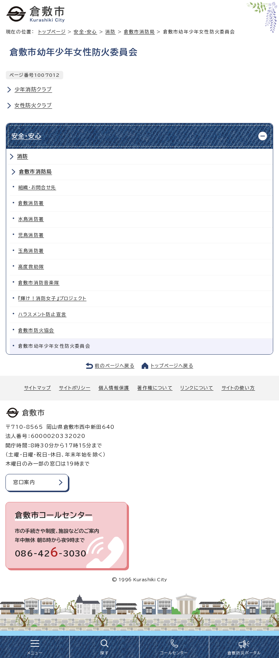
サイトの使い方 (238, 388)
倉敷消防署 (31, 203)
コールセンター (174, 653)
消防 (110, 31)
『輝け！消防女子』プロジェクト (52, 298)
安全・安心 (85, 31)
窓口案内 (24, 482)
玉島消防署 (31, 250)
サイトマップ (37, 388)
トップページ (52, 31)
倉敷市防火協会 (36, 330)
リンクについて (197, 388)
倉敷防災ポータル (244, 653)
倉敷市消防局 (139, 31)
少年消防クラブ (33, 89)
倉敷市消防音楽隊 (39, 282)
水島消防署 (31, 219)
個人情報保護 (113, 388)
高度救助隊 (31, 266)
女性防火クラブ (33, 105)
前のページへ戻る (114, 365)
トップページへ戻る (172, 365)
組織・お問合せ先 (37, 187)
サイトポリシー (74, 388)
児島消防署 (31, 235)
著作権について (154, 388)
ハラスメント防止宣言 (42, 314)
